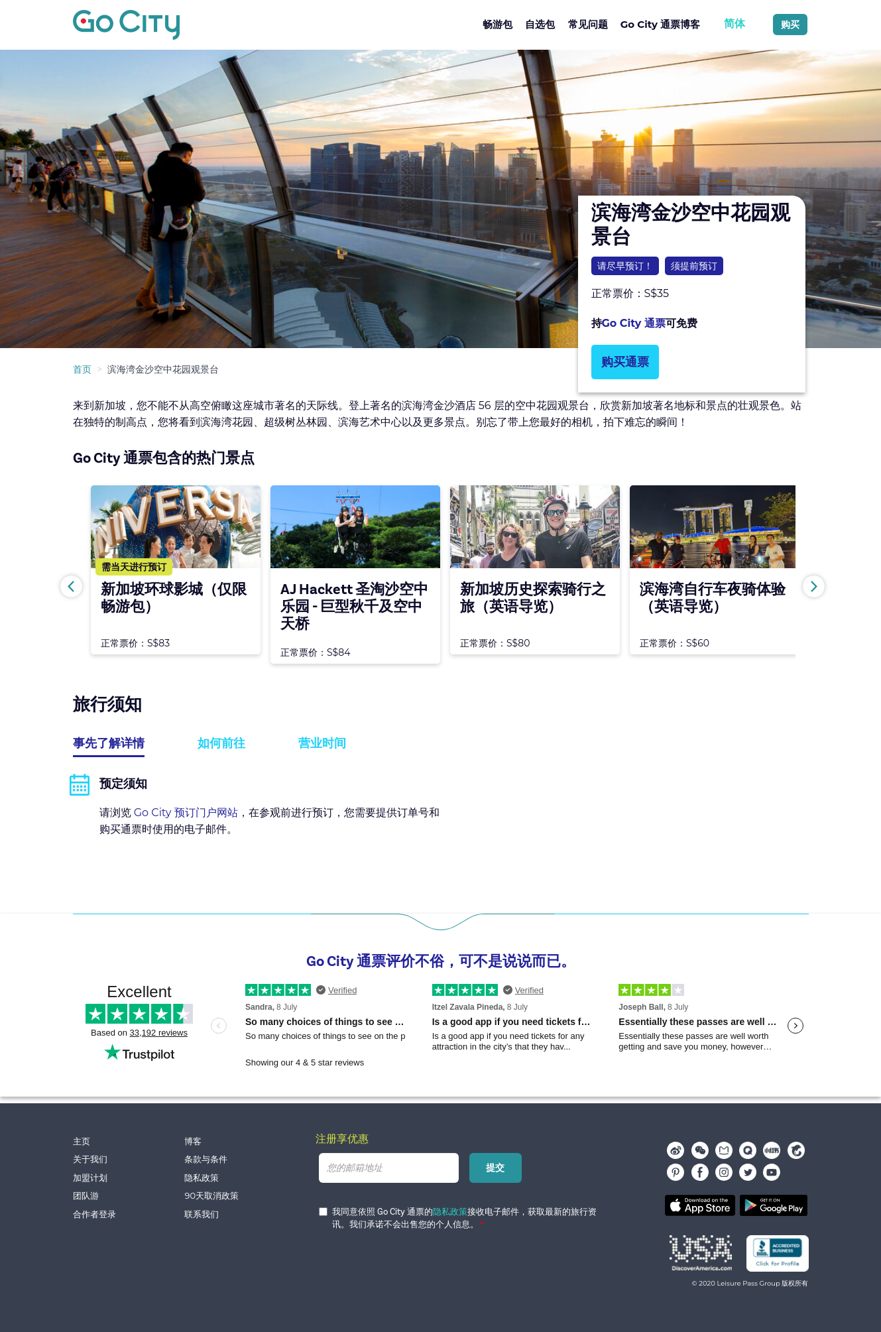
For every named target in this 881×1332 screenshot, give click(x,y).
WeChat (700, 1150)
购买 (790, 24)
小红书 (771, 1150)
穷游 (747, 1150)
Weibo (675, 1150)
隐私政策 (201, 1178)
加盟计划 (90, 1178)
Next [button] (813, 586)
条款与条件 (205, 1159)
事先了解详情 (109, 743)
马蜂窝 (724, 1150)
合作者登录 (94, 1214)
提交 (496, 1168)
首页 (82, 369)
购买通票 (625, 362)
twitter (747, 1172)
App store (700, 1205)
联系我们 (201, 1214)
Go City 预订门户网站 (186, 812)
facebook (700, 1172)
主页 (81, 1141)
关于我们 (90, 1159)
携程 (796, 1150)
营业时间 (322, 743)
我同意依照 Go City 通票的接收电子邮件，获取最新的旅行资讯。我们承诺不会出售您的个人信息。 (458, 1218)
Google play (773, 1205)
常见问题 (588, 24)
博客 (193, 1141)
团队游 (86, 1196)
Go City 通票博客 (660, 24)
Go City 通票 (634, 323)
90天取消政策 (211, 1196)
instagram (724, 1172)
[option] (440, 199)
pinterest (675, 1172)
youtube (771, 1172)
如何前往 (221, 743)
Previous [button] (71, 586)
